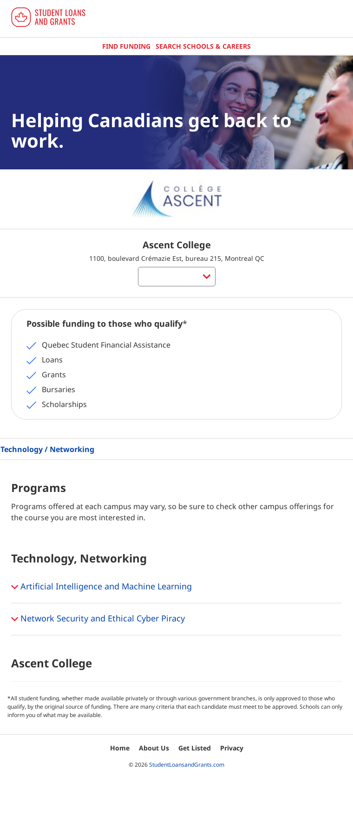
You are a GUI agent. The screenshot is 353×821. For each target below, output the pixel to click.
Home (120, 747)
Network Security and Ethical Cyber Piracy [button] (98, 619)
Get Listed (194, 747)
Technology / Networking (47, 449)
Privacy (231, 747)
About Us (154, 747)
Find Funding (126, 46)
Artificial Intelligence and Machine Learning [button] (101, 587)
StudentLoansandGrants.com (186, 765)
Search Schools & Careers (203, 46)
